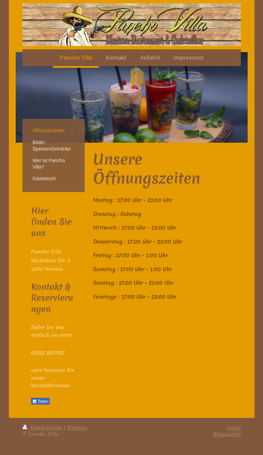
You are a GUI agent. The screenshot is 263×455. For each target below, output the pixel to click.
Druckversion (43, 427)
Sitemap (77, 427)
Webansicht (227, 434)
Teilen (40, 401)
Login (234, 427)
